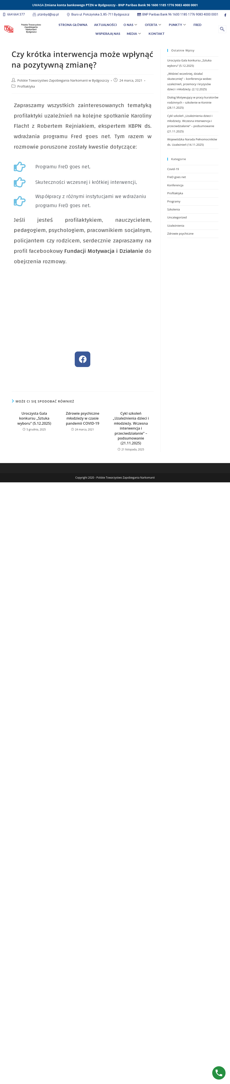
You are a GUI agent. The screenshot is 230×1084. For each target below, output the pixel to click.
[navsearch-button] (222, 29)
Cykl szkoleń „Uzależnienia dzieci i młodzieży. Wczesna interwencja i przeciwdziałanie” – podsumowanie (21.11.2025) (131, 428)
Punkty (178, 25)
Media (134, 33)
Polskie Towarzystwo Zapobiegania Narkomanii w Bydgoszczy (63, 80)
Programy (173, 201)
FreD (198, 25)
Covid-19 (173, 169)
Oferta (153, 25)
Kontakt (157, 33)
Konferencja (175, 185)
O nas (130, 25)
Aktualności (105, 25)
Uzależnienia (175, 226)
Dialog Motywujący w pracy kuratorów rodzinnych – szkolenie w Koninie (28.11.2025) (192, 102)
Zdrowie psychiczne (180, 234)
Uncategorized (177, 217)
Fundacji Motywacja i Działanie (103, 251)
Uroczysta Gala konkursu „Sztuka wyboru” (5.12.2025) (34, 418)
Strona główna (73, 25)
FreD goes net (176, 177)
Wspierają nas (107, 33)
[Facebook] (225, 15)
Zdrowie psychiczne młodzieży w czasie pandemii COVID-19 (82, 418)
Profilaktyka (26, 86)
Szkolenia (173, 209)
